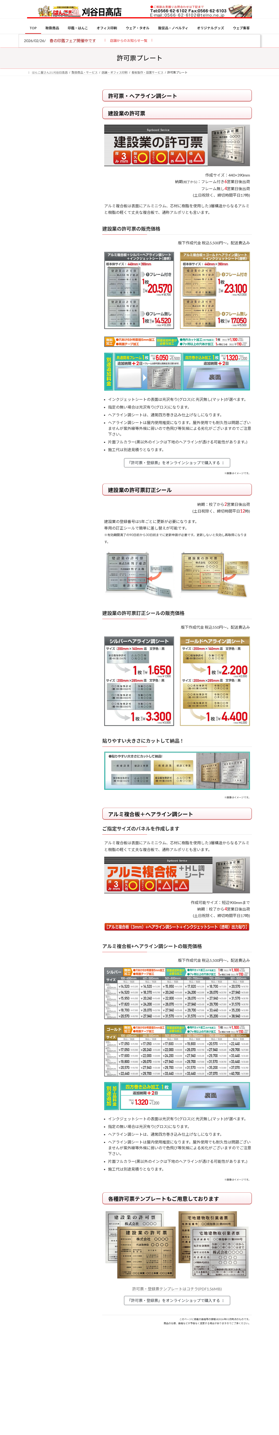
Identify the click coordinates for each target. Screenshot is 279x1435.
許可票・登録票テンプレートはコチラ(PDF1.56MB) (177, 1288)
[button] (128, 40)
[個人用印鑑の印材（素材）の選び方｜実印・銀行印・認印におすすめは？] (36, 389)
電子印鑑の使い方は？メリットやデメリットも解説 (68, 426)
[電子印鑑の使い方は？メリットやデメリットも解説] (36, 427)
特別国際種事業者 (58, 352)
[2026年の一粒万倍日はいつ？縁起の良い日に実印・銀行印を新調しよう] (36, 532)
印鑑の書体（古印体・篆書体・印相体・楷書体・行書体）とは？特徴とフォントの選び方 (58, 187)
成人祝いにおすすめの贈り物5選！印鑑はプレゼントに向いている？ (68, 498)
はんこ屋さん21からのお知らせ (66, 121)
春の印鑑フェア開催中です (73, 40)
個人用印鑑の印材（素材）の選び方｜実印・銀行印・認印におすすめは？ (58, 133)
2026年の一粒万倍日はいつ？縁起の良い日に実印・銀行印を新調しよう (69, 535)
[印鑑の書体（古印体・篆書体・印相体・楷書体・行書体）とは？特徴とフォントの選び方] (36, 458)
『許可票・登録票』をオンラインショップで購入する (176, 462)
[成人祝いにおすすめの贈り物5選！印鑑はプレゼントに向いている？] (36, 495)
